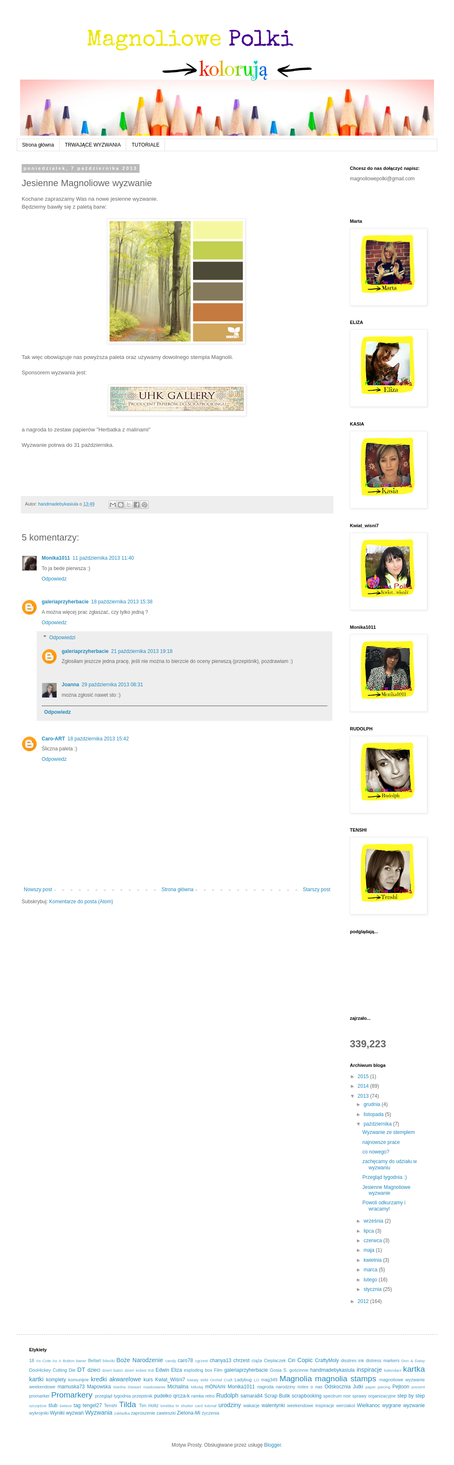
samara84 (251, 1396)
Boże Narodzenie (140, 1360)
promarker (39, 1395)
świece (66, 1405)
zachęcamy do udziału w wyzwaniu (389, 1164)
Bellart (94, 1360)
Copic (305, 1360)
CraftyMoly (327, 1360)
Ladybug (243, 1379)
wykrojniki (39, 1412)
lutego (371, 1280)
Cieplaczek (275, 1360)
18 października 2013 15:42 (98, 739)
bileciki (109, 1360)
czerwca (373, 1240)
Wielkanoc (368, 1405)
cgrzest (201, 1360)
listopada (374, 1114)
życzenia (210, 1412)
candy (170, 1360)
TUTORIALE (146, 145)
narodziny (285, 1386)
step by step (411, 1396)
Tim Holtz (149, 1405)
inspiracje (369, 1369)
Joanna (70, 685)
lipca (369, 1231)
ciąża (257, 1360)
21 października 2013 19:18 (141, 651)
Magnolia (295, 1378)
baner (81, 1360)
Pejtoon (400, 1387)
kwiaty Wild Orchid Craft (209, 1380)
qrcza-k (181, 1396)
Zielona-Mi (188, 1413)
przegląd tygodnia (113, 1395)
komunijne (78, 1379)
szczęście (38, 1405)
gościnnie (299, 1370)
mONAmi (215, 1387)
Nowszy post (38, 889)
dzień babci (112, 1370)
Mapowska (99, 1387)
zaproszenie (143, 1412)
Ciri (291, 1360)
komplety (56, 1380)
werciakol (345, 1405)
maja (370, 1250)
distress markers (382, 1360)
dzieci (93, 1370)
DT (81, 1369)
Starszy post (316, 889)
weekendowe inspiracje (310, 1405)
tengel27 (92, 1405)
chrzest (241, 1360)
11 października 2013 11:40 (103, 558)
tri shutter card (189, 1405)
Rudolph (227, 1395)
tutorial (211, 1405)
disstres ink (352, 1360)
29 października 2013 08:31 (112, 685)
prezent (418, 1387)
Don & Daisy (413, 1360)
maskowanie (154, 1387)
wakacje (251, 1405)
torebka (167, 1405)
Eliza (176, 1370)
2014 (364, 1086)
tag (77, 1405)
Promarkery (71, 1394)
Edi (151, 1370)
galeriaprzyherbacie (65, 602)
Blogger (272, 1445)
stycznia (373, 1289)
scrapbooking (307, 1396)
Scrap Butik (277, 1396)
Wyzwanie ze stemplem (388, 1132)
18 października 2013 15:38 (121, 602)
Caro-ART (53, 739)
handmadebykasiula (332, 1370)
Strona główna (38, 145)
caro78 (185, 1360)
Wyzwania (98, 1412)
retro (210, 1395)
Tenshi (110, 1405)
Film (218, 1370)
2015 (364, 1076)
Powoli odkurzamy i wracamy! (383, 1205)
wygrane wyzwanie (403, 1405)
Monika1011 (56, 558)
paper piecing (377, 1387)
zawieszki (166, 1412)
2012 (364, 1301)
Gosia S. (279, 1370)
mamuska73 (71, 1387)
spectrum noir (337, 1395)
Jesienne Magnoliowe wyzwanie (386, 1190)
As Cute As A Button (55, 1360)
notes (302, 1386)
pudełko (163, 1396)
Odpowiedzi (62, 637)
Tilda (127, 1404)
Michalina (178, 1387)
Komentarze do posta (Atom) (81, 901)
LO (256, 1380)
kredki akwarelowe (116, 1379)
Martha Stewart (127, 1387)
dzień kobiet (136, 1370)
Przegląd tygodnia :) (384, 1177)
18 (31, 1360)
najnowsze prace (381, 1142)
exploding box (198, 1370)
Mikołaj (197, 1387)
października (378, 1124)
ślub (52, 1405)
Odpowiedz (54, 579)
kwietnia (373, 1260)
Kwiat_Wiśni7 (170, 1380)
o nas (317, 1386)
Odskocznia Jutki (343, 1387)
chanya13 (220, 1360)
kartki (36, 1379)
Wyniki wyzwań (67, 1413)
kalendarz (393, 1370)
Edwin (162, 1370)
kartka (414, 1369)
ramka (197, 1395)
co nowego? (375, 1152)
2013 (364, 1096)
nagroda (265, 1386)
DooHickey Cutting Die (52, 1370)
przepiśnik (142, 1395)
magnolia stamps (345, 1378)
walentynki (273, 1405)
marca (371, 1270)
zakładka (122, 1413)
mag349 (269, 1379)
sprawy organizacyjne (374, 1395)
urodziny (229, 1405)
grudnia (373, 1104)
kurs (148, 1380)
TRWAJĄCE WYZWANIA (93, 145)
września (374, 1221)
